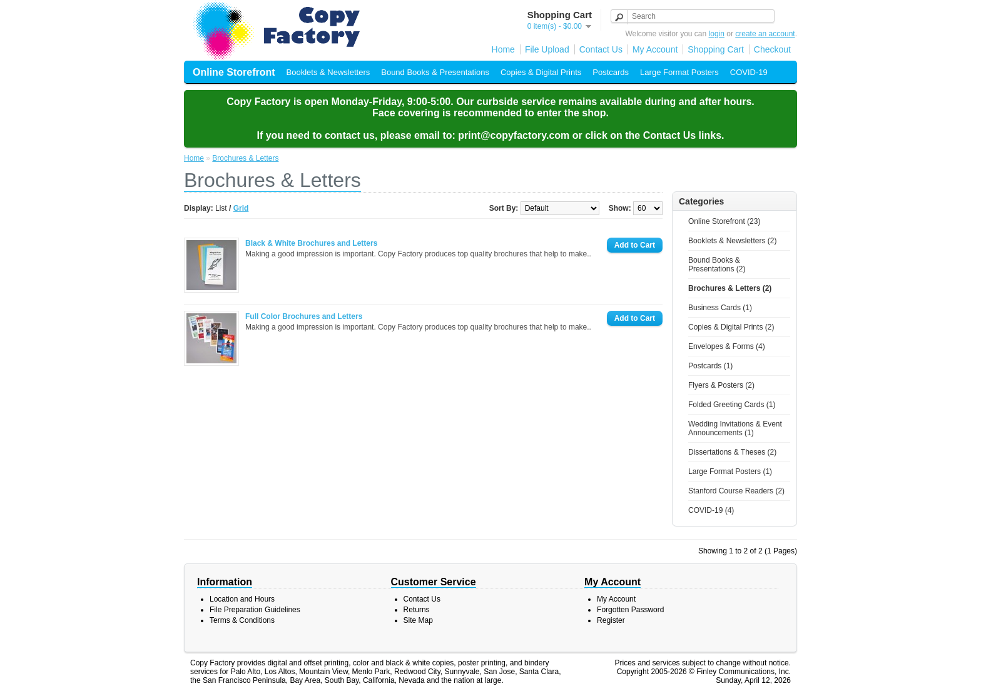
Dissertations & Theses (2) (732, 452)
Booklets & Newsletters (328, 72)
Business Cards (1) (720, 307)
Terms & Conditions (242, 620)
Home (503, 49)
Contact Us (601, 49)
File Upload (547, 49)
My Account (655, 49)
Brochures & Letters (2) (729, 288)
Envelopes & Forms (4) (726, 346)
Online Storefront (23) (724, 221)
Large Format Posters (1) (730, 471)
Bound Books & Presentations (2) (716, 264)
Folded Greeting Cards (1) (731, 404)
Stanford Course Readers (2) (736, 491)
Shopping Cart (716, 49)
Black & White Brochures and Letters (311, 243)
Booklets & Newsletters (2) (732, 240)
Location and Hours (242, 599)
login (716, 33)
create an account (765, 33)
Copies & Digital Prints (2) (731, 327)
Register (611, 620)
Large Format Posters (679, 72)
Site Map (418, 620)
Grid (241, 208)
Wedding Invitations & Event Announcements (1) (735, 428)
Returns (417, 609)
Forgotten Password (630, 609)
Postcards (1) (710, 365)
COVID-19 (749, 72)
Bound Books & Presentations (435, 72)
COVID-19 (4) (711, 510)
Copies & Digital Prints (541, 72)
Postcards (610, 72)
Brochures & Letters (245, 158)
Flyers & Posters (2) (721, 385)
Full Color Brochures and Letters (303, 316)
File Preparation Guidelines (255, 609)
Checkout (772, 49)
